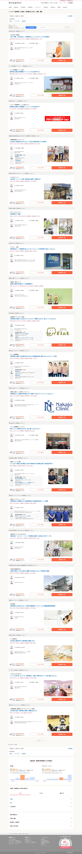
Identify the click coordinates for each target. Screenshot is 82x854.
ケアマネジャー (38, 7)
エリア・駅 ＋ (17, 21)
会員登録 (70, 2)
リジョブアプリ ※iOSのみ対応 (15, 842)
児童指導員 (30, 7)
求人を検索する (45, 2)
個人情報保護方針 (44, 840)
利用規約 (43, 839)
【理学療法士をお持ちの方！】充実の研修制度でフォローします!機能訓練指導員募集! (33, 606)
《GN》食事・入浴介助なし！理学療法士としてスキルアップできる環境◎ (29, 36)
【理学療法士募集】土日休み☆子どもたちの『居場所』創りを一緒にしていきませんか (33, 318)
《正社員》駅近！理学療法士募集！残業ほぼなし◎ (23, 710)
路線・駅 (62, 793)
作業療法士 (53, 7)
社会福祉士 (65, 7)
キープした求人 (54, 2)
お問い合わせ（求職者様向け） (15, 840)
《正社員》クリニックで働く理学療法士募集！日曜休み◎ (25, 179)
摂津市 (23, 833)
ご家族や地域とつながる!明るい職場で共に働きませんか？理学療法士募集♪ (30, 571)
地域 (20, 793)
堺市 (11, 802)
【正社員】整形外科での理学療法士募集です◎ (22, 641)
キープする (40, 60)
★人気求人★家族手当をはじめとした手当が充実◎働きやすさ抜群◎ (28, 141)
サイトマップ (44, 845)
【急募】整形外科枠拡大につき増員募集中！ (21, 284)
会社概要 (43, 843)
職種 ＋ (11, 21)
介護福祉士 (16, 7)
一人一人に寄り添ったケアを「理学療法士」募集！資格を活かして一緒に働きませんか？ (33, 675)
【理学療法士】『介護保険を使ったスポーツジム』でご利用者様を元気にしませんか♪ (32, 249)
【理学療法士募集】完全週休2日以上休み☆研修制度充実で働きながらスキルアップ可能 (33, 356)
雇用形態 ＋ (24, 21)
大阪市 (11, 799)
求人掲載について (63, 0)
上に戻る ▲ (70, 852)
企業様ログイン (70, 0)
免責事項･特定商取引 (45, 842)
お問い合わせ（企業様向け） (31, 842)
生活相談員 (23, 7)
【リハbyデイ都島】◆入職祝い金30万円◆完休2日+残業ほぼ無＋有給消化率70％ (31, 463)
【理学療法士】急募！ (15, 214)
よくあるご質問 (12, 839)
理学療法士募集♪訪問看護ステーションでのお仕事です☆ (25, 71)
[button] (41, 43)
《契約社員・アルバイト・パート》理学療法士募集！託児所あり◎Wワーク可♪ (31, 536)
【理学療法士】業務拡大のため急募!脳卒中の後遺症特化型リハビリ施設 (29, 501)
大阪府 (20, 833)
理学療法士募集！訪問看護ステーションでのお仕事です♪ (25, 106)
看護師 (59, 7)
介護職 (10, 7)
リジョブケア (11, 833)
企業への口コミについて (14, 843)
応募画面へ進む (62, 60)
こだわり (41, 793)
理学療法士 (46, 7)
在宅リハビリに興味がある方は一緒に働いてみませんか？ (25, 428)
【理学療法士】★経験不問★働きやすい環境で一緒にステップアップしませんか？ (32, 393)
